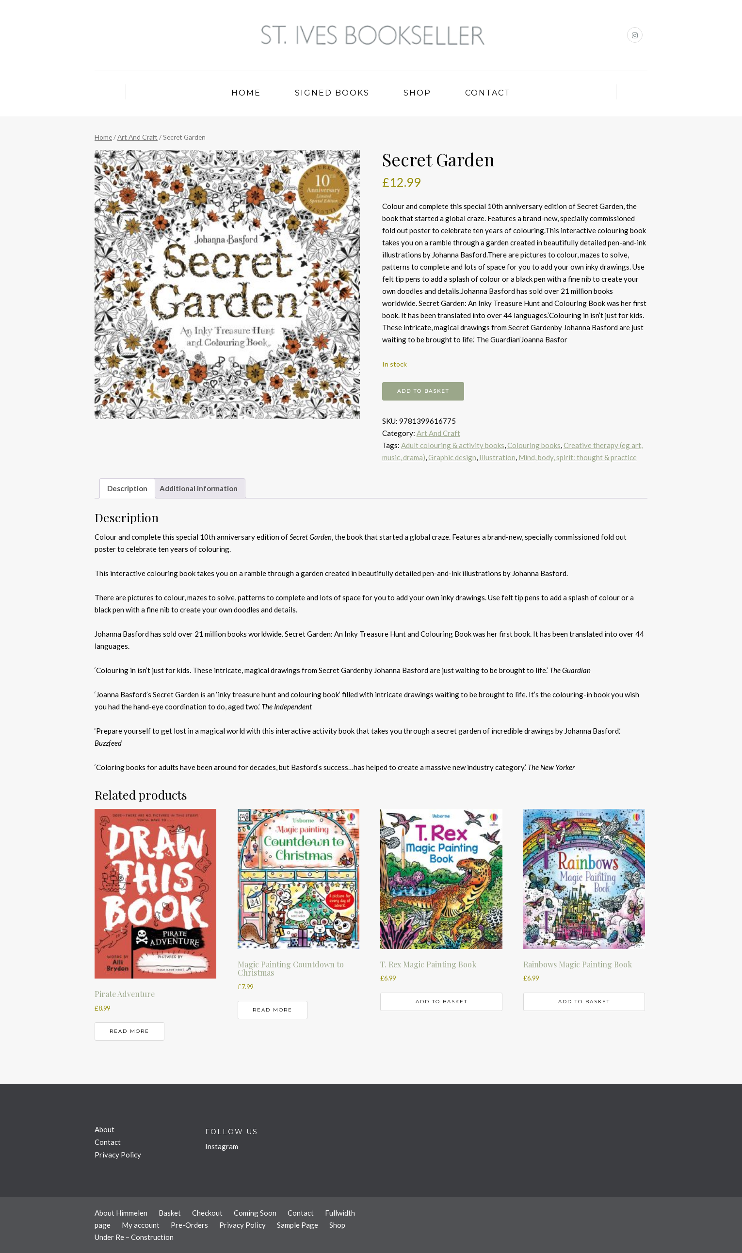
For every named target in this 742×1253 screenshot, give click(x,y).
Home (246, 92)
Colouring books (534, 445)
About (104, 1129)
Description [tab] (127, 488)
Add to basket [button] (442, 1001)
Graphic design (452, 457)
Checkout (207, 1212)
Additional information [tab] (199, 488)
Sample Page (297, 1225)
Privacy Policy (118, 1154)
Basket (170, 1212)
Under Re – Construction (134, 1237)
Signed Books (332, 92)
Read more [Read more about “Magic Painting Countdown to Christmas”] (272, 1010)
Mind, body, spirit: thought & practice (577, 457)
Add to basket (423, 391)
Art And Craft (137, 137)
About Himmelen (121, 1212)
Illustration (497, 457)
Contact (488, 92)
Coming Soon (255, 1212)
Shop (417, 92)
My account (141, 1225)
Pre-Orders (189, 1225)
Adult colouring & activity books (452, 445)
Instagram (221, 1146)
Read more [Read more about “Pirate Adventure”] (129, 1031)
